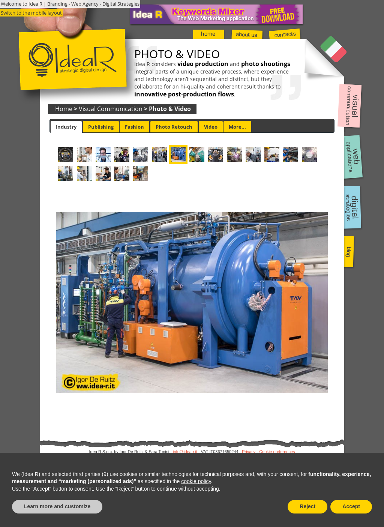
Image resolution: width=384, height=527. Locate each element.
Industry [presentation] (66, 126)
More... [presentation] (237, 126)
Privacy (248, 451)
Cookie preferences (277, 451)
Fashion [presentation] (134, 126)
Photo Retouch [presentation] (174, 126)
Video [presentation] (211, 126)
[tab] (66, 127)
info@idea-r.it (185, 451)
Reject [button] (307, 506)
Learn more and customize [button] (57, 506)
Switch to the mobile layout (31, 12)
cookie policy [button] (196, 481)
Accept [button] (351, 506)
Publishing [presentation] (101, 126)
